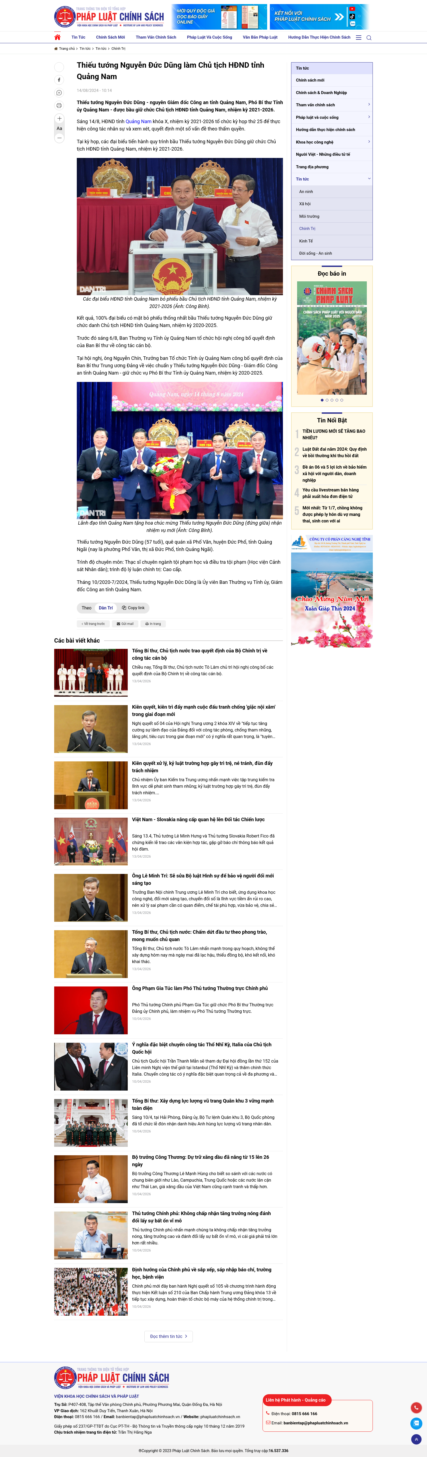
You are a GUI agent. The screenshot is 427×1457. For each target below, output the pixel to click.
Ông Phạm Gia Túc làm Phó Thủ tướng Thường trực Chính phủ (200, 988)
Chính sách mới (110, 37)
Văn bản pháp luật (260, 37)
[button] (369, 38)
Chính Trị (118, 48)
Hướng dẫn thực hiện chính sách (319, 37)
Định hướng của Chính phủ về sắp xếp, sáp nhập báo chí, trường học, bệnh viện (202, 1273)
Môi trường (309, 216)
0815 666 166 (87, 1416)
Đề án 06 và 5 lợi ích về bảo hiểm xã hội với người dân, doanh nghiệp (335, 474)
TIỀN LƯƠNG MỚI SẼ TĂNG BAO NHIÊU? (334, 434)
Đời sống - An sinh (315, 253)
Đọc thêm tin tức (168, 1336)
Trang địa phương (312, 166)
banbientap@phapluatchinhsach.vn (148, 1416)
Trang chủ (64, 48)
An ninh (306, 191)
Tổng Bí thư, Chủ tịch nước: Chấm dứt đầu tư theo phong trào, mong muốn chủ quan (199, 935)
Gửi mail (125, 624)
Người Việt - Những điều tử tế (323, 154)
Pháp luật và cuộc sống (209, 37)
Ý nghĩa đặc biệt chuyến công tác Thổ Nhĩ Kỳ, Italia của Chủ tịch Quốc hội (202, 1048)
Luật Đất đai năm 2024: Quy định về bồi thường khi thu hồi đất (335, 452)
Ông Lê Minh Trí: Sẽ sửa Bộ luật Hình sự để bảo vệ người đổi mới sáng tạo (203, 879)
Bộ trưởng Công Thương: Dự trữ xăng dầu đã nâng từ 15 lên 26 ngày (200, 1160)
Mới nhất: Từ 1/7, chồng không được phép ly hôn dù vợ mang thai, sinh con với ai (332, 514)
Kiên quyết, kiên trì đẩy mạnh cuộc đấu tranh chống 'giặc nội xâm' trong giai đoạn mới (203, 710)
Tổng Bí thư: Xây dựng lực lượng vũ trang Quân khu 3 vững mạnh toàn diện (203, 1104)
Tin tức (79, 37)
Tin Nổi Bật (332, 420)
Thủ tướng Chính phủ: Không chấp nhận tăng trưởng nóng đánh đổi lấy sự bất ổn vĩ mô (201, 1216)
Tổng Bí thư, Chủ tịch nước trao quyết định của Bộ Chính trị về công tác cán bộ (199, 654)
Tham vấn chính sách (156, 37)
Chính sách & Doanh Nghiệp (321, 92)
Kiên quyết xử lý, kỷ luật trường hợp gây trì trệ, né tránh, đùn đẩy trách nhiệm (202, 766)
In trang (153, 624)
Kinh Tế (306, 241)
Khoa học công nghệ (314, 142)
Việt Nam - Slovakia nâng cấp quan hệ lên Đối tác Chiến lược (198, 819)
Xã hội (305, 203)
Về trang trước (93, 624)
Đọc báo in (332, 273)
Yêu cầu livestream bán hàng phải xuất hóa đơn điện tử (331, 493)
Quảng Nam (138, 121)
